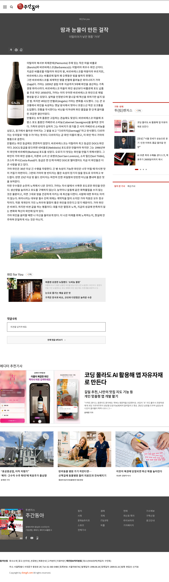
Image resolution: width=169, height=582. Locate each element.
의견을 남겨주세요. (18, 327)
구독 (30, 274)
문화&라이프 (84, 520)
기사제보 (150, 511)
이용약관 (61, 561)
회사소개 (13, 561)
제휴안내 (42, 561)
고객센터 (52, 561)
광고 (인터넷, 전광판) (27, 561)
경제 (103, 511)
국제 (103, 515)
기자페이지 (128, 525)
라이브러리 (128, 520)
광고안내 (150, 520)
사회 (80, 515)
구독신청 (150, 515)
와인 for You (15, 274)
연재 (125, 511)
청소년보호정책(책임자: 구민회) (97, 561)
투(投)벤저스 (123, 110)
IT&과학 (104, 520)
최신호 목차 (128, 515)
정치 (80, 511)
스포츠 (81, 525)
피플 (103, 525)
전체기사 (82, 530)
